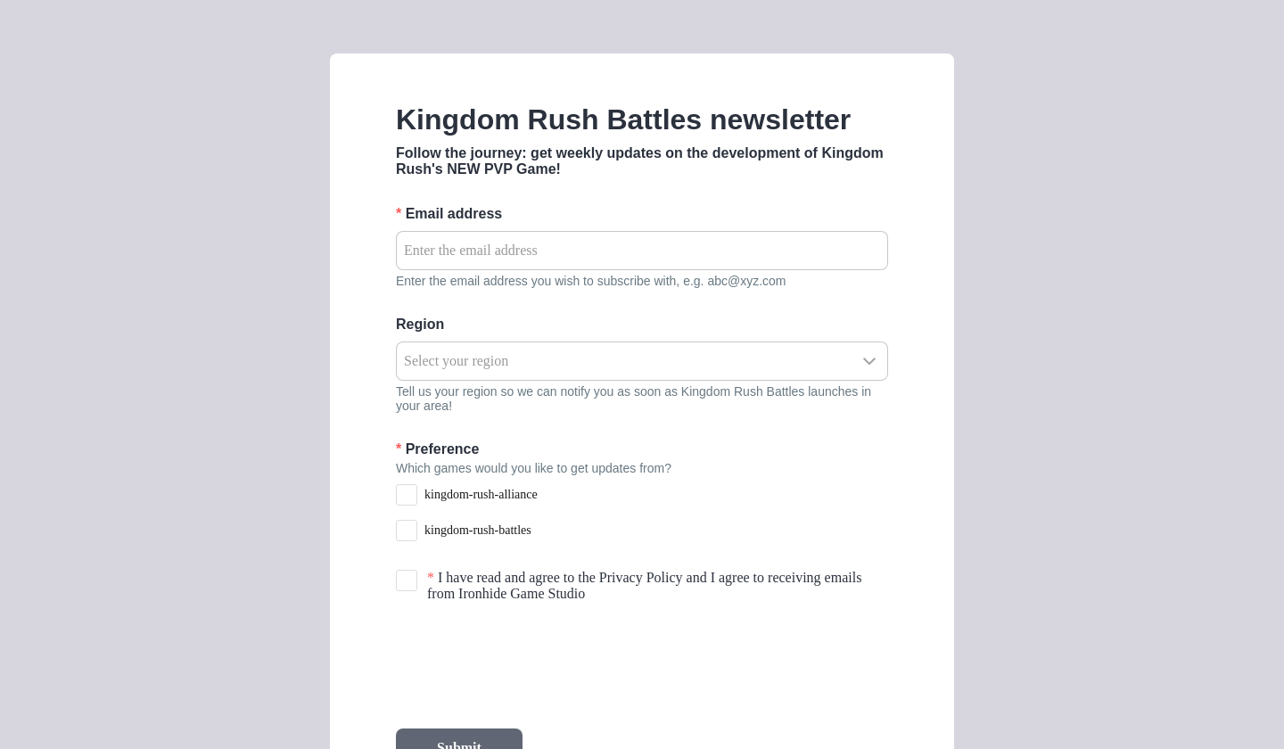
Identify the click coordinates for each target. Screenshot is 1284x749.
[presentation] (531, 665)
